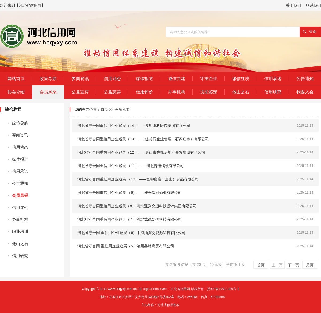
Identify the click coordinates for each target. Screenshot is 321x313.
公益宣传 (80, 92)
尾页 (310, 265)
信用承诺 (272, 78)
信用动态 (112, 78)
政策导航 (48, 78)
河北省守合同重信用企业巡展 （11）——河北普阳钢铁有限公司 (130, 166)
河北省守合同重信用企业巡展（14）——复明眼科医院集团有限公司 (133, 125)
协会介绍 (16, 92)
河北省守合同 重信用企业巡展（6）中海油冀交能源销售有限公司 (131, 233)
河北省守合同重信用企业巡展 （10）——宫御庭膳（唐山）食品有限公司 (137, 179)
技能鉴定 (208, 92)
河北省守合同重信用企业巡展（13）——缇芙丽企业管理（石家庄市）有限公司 (143, 139)
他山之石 (240, 92)
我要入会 (305, 92)
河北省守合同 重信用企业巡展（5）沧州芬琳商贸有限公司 (125, 246)
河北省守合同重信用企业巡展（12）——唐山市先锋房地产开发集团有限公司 (141, 152)
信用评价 (144, 92)
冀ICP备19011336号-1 (223, 289)
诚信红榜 (240, 78)
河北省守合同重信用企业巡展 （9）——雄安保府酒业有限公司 (129, 192)
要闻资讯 (80, 78)
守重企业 (208, 78)
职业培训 (20, 231)
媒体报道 (144, 78)
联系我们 (313, 5)
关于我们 (293, 5)
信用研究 (272, 92)
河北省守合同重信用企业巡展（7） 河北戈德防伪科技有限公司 (129, 219)
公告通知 (305, 78)
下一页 (293, 265)
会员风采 (48, 92)
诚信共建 (176, 78)
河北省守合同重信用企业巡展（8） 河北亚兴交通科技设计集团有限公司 (137, 206)
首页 (104, 109)
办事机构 (176, 92)
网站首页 (16, 78)
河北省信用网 (180, 289)
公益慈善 (112, 92)
